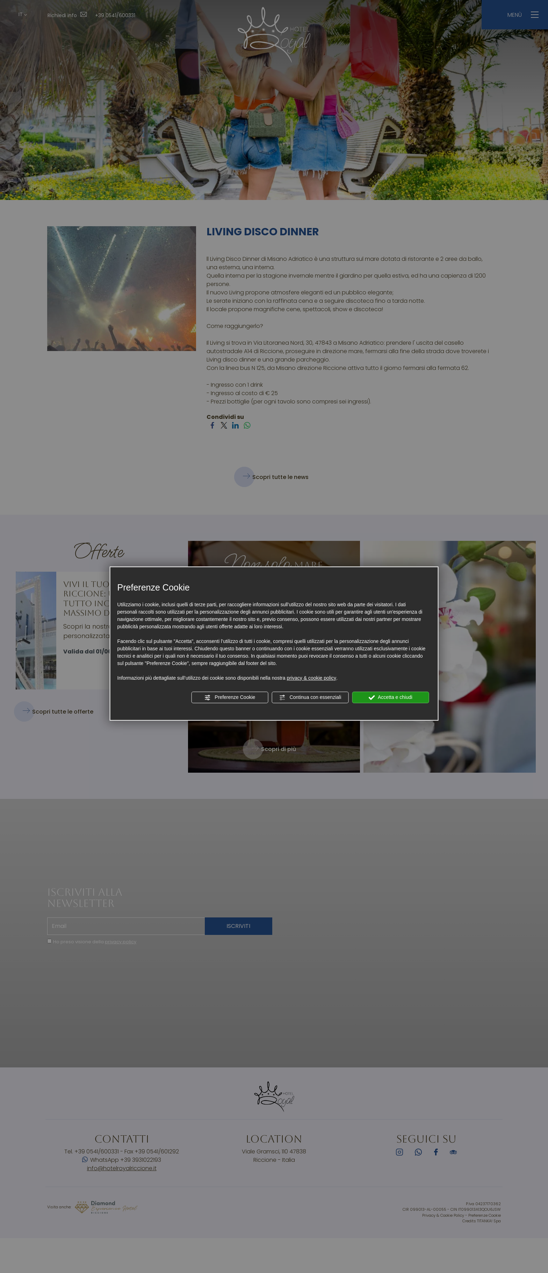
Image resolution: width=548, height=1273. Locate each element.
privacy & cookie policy (311, 678)
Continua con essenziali (310, 697)
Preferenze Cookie (229, 697)
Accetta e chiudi (390, 697)
